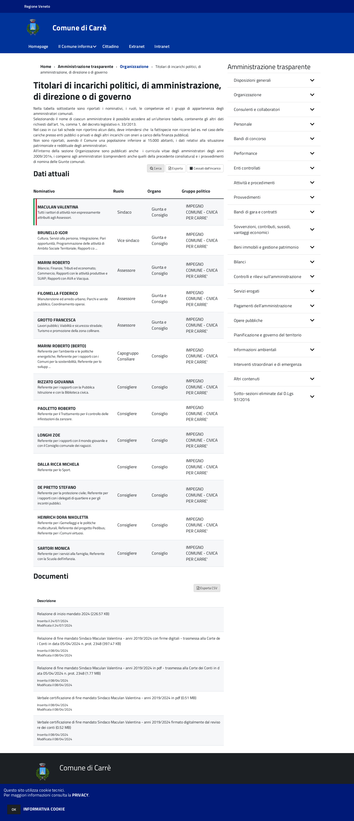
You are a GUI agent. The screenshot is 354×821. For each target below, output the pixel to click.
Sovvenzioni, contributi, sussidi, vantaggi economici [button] (262, 229)
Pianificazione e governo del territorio (268, 335)
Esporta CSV (207, 587)
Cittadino (110, 46)
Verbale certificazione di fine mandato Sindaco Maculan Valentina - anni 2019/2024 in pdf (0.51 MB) (116, 698)
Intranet (161, 46)
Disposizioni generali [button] (252, 80)
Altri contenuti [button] (247, 379)
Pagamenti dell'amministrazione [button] (263, 306)
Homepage (38, 46)
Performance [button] (245, 153)
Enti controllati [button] (247, 168)
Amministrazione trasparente (85, 66)
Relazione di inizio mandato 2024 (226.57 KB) (73, 614)
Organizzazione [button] (248, 95)
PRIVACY (80, 795)
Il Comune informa (75, 46)
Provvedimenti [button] (247, 197)
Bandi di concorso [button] (250, 138)
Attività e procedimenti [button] (254, 183)
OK (14, 809)
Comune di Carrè (79, 27)
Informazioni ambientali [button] (255, 349)
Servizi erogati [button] (246, 291)
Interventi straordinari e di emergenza (268, 364)
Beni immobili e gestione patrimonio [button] (266, 247)
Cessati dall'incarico (205, 168)
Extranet (136, 46)
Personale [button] (243, 124)
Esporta (175, 168)
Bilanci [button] (240, 262)
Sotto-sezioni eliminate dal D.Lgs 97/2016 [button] (264, 396)
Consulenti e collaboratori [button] (257, 109)
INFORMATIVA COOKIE (44, 809)
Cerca (155, 168)
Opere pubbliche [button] (248, 320)
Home (45, 66)
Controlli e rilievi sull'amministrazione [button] (267, 276)
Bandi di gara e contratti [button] (255, 212)
